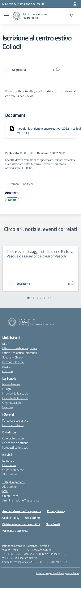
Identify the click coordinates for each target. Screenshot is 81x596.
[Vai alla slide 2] (33, 298)
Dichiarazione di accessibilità (21, 524)
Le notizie (8, 460)
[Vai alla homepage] (16, 16)
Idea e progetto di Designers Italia (57, 573)
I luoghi (6, 388)
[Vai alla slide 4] (41, 298)
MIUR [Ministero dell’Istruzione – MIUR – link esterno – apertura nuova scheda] (5, 343)
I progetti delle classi (15, 447)
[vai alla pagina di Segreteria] (19, 69)
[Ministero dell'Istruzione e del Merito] (23, 4)
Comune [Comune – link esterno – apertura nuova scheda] (7, 371)
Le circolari (9, 465)
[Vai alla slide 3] (37, 298)
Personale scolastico (15, 420)
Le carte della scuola (15, 398)
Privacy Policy (56, 511)
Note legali (53, 524)
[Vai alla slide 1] (28, 298)
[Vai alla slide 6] (49, 298)
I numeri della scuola (15, 393)
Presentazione (11, 384)
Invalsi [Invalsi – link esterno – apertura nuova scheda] (6, 366)
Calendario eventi (13, 469)
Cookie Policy (10, 517)
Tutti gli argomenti (13, 482)
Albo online (9, 474)
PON (5, 491)
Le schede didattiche (15, 443)
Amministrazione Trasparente (20, 500)
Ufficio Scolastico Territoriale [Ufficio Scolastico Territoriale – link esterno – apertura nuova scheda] (20, 352)
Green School (10, 495)
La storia (7, 407)
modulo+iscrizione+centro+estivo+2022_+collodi (49, 128)
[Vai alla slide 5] (45, 298)
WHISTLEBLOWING (15, 530)
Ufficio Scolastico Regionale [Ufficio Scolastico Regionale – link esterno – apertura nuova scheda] (19, 348)
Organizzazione (12, 402)
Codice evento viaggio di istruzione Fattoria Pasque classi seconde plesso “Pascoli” (39, 253)
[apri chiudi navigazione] (6, 16)
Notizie (12, 200)
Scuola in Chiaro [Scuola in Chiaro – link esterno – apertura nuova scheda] (12, 357)
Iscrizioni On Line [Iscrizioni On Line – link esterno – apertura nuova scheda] (13, 362)
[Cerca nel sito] (72, 15)
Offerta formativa (13, 438)
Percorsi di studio (12, 425)
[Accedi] (75, 4)
